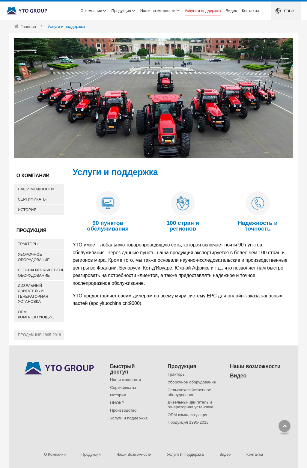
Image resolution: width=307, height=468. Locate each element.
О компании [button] (91, 10)
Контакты (250, 10)
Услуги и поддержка (203, 10)
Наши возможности (255, 366)
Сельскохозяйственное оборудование (41, 273)
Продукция (182, 366)
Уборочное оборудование (34, 257)
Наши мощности (36, 189)
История (27, 209)
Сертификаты (32, 199)
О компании (55, 454)
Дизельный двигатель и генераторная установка (33, 293)
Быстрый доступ (122, 369)
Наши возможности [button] (157, 10)
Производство (123, 410)
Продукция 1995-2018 (39, 334)
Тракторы (28, 244)
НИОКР (117, 403)
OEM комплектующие (36, 315)
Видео (231, 10)
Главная (28, 26)
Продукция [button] (121, 10)
